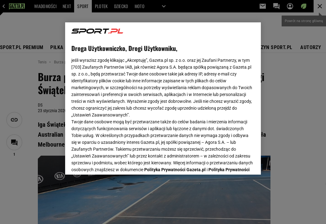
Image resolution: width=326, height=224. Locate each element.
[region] (163, 98)
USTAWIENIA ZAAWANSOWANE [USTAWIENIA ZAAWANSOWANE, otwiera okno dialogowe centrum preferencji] (112, 162)
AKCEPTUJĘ (233, 162)
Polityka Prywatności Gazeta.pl (175, 95)
